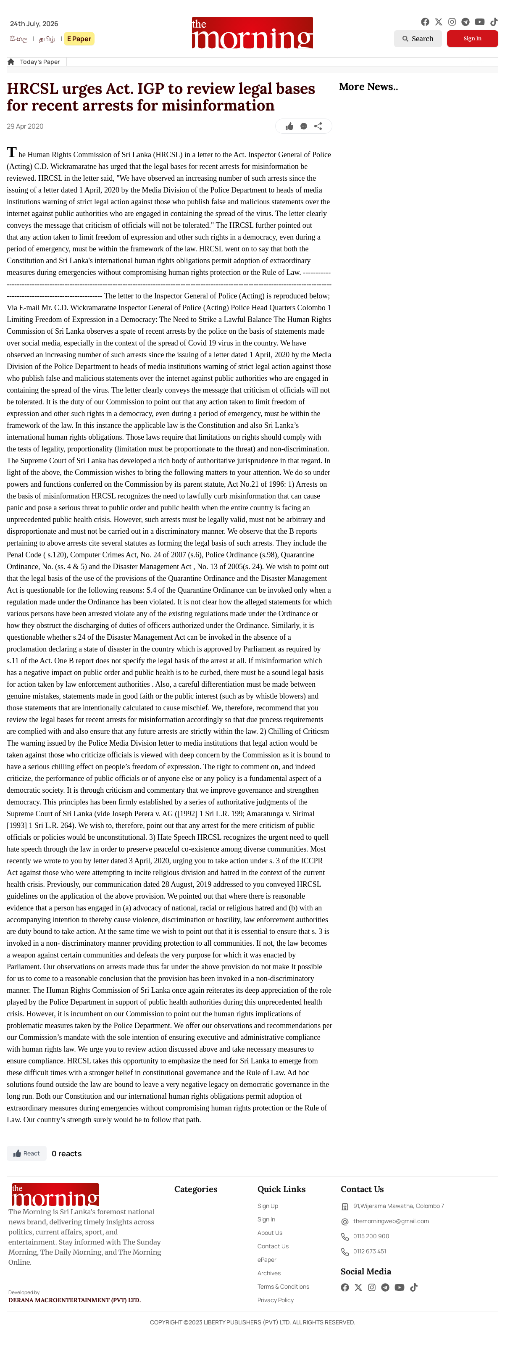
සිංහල (18, 38)
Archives (269, 1273)
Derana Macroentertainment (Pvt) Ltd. (74, 1300)
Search (418, 38)
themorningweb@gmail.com (385, 1222)
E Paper (79, 38)
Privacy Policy (276, 1300)
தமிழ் (47, 38)
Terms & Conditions (283, 1286)
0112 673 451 (363, 1252)
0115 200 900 (365, 1237)
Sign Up (268, 1206)
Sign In (472, 38)
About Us (270, 1233)
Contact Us (273, 1246)
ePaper (267, 1259)
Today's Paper (40, 62)
